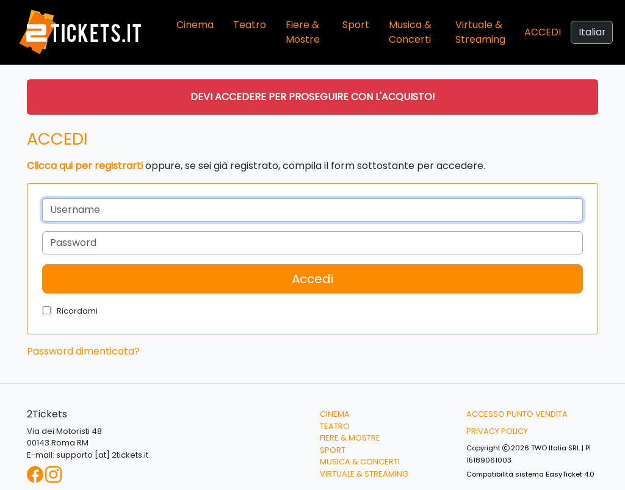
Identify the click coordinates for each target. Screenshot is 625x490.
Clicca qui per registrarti (85, 166)
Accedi (542, 32)
